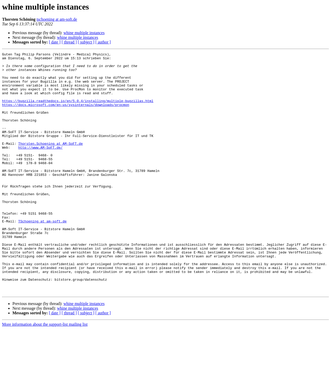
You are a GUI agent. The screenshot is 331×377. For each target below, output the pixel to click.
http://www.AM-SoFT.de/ (40, 166)
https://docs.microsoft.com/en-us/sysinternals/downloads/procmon (65, 115)
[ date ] (55, 42)
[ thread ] (69, 42)
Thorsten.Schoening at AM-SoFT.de (50, 162)
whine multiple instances (83, 33)
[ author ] (103, 42)
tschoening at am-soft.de (56, 19)
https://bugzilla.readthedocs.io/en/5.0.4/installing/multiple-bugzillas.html (77, 110)
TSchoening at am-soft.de (42, 255)
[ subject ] (86, 42)
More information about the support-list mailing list (45, 372)
